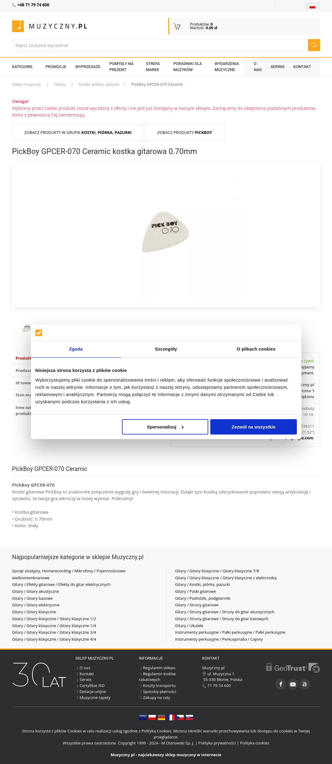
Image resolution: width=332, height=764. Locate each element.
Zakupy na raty (154, 697)
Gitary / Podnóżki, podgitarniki (202, 598)
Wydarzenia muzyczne (227, 66)
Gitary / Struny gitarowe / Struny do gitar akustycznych (225, 611)
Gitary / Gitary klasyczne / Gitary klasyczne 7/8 (217, 571)
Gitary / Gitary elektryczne (35, 605)
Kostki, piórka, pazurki (99, 84)
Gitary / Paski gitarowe (195, 591)
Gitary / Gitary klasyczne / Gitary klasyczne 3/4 (54, 632)
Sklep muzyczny (26, 84)
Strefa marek (153, 66)
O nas (258, 66)
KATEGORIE (22, 66)
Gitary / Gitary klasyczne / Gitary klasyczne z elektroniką (226, 577)
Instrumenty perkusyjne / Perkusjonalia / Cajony (219, 639)
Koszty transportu (157, 685)
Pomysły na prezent (121, 66)
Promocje (56, 66)
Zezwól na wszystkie (254, 426)
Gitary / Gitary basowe (32, 598)
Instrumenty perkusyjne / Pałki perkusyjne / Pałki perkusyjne (230, 632)
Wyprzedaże (87, 66)
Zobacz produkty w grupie (78, 132)
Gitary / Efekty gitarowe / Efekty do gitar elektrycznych (61, 584)
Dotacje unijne (90, 691)
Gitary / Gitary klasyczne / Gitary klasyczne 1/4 (54, 625)
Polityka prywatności (217, 743)
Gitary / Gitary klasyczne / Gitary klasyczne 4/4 (54, 639)
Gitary (59, 84)
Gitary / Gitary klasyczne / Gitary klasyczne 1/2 (54, 618)
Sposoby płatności (157, 691)
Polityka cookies (254, 743)
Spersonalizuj (165, 426)
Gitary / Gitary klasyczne (34, 611)
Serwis (278, 66)
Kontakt (302, 66)
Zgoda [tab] (76, 348)
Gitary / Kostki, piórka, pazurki (202, 584)
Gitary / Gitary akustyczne (35, 591)
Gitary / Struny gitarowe (197, 605)
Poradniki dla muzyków (187, 66)
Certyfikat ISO (90, 685)
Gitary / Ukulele (189, 625)
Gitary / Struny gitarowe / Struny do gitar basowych (222, 618)
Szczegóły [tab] (166, 348)
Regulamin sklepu (157, 667)
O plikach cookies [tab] (256, 348)
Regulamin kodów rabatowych (157, 676)
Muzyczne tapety (92, 697)
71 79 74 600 (216, 685)
